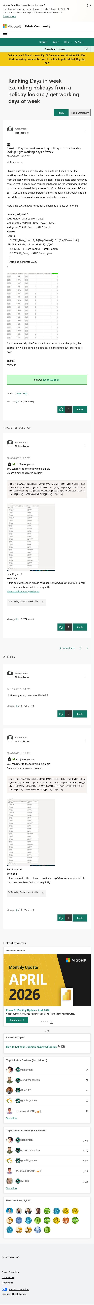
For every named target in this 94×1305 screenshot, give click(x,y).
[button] (61, 112)
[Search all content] (66, 49)
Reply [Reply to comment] (80, 627)
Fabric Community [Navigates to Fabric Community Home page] (37, 26)
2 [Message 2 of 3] (16, 619)
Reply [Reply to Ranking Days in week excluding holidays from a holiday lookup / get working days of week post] (80, 409)
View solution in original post (23, 592)
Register (43, 41)
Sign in (56, 41)
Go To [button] (78, 42)
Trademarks (7, 1283)
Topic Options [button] (79, 112)
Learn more (9, 16)
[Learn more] (17, 1021)
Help (66, 41)
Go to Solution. (51, 379)
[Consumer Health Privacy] (47, 1295)
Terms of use (8, 1278)
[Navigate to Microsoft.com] (12, 26)
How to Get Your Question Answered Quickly (32, 1048)
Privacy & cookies (10, 1273)
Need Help (22, 393)
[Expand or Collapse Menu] (5, 34)
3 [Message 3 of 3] (16, 706)
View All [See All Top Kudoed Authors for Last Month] (11, 1189)
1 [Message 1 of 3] (16, 401)
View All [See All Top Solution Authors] (11, 1119)
